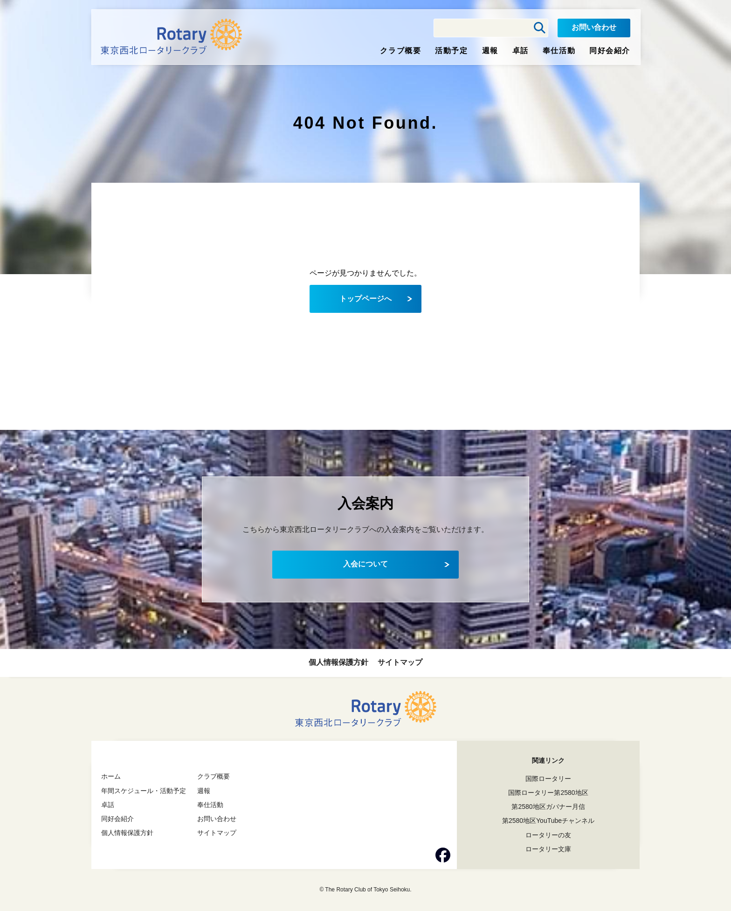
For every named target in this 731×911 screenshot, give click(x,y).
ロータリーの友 (548, 835)
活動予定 (451, 51)
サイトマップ (400, 662)
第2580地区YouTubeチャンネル (548, 820)
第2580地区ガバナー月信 (548, 806)
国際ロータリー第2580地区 (548, 792)
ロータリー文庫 (548, 849)
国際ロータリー (548, 778)
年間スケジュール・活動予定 (143, 790)
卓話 (520, 51)
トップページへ (365, 299)
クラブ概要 (400, 51)
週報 (490, 51)
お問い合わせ (594, 27)
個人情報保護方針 (338, 662)
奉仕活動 (559, 51)
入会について (365, 564)
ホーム (111, 776)
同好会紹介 (609, 51)
